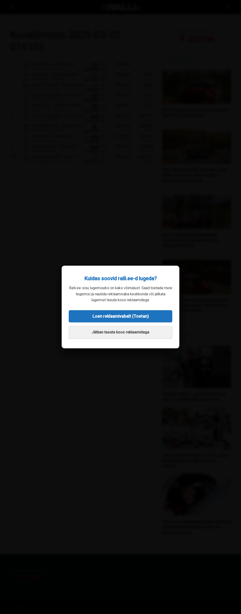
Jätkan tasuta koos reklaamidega (120, 332)
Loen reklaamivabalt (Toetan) (120, 316)
